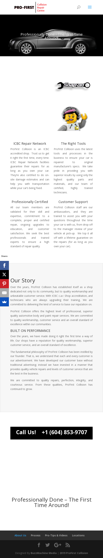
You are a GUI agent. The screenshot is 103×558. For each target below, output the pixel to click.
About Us (20, 535)
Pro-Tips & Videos (56, 535)
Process (35, 535)
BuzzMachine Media (44, 553)
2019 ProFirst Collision (74, 553)
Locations (78, 535)
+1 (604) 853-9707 (64, 432)
